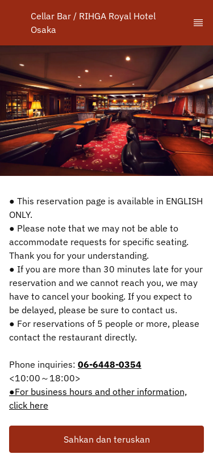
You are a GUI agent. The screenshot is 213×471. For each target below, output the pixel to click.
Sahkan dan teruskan (107, 439)
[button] (106, 439)
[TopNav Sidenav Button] (198, 22)
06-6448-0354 (109, 364)
